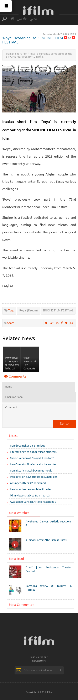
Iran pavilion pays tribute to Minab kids (33, 476)
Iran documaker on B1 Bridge (27, 445)
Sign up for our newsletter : (39, 658)
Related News (18, 338)
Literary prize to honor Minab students (33, 451)
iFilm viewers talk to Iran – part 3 (30, 495)
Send (64, 423)
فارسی (22, 18)
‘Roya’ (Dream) (28, 310)
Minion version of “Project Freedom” (32, 458)
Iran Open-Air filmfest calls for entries (33, 464)
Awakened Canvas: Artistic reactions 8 (33, 501)
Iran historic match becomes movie (31, 470)
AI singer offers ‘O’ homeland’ (28, 483)
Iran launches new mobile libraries (30, 489)
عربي (33, 18)
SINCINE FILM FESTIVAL (58, 310)
